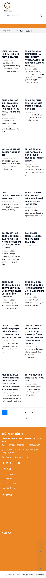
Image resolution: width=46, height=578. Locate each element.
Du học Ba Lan (9, 474)
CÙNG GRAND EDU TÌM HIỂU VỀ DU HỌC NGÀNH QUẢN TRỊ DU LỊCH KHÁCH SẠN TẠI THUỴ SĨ (34, 288)
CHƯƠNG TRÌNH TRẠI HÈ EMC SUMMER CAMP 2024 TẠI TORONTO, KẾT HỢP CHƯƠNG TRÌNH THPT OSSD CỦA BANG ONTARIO (34, 334)
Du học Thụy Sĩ (9, 488)
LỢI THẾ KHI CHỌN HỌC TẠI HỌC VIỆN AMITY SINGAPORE (10, 54)
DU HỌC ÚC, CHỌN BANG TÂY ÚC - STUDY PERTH (34, 377)
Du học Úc (7, 478)
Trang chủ (6, 30)
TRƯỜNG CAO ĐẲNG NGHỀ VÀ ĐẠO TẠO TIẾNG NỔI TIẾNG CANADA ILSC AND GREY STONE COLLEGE (11, 331)
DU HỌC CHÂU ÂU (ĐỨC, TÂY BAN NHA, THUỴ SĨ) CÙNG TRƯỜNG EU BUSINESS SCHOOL (34, 155)
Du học (15, 30)
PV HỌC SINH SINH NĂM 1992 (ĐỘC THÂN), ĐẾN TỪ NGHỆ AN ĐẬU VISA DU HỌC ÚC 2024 (34, 198)
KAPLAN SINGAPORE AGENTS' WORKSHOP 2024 (11, 152)
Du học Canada (10, 483)
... (40, 412)
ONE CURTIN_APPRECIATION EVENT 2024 (12, 195)
